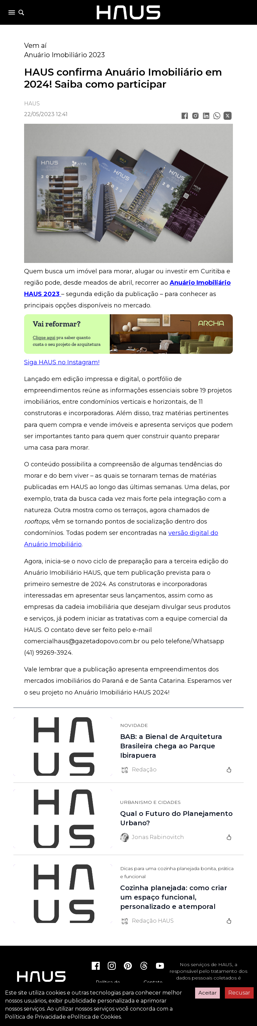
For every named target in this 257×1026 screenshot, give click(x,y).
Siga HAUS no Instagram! (61, 362)
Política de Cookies (96, 1017)
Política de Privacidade (35, 1017)
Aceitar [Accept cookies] (207, 993)
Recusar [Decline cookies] (239, 993)
